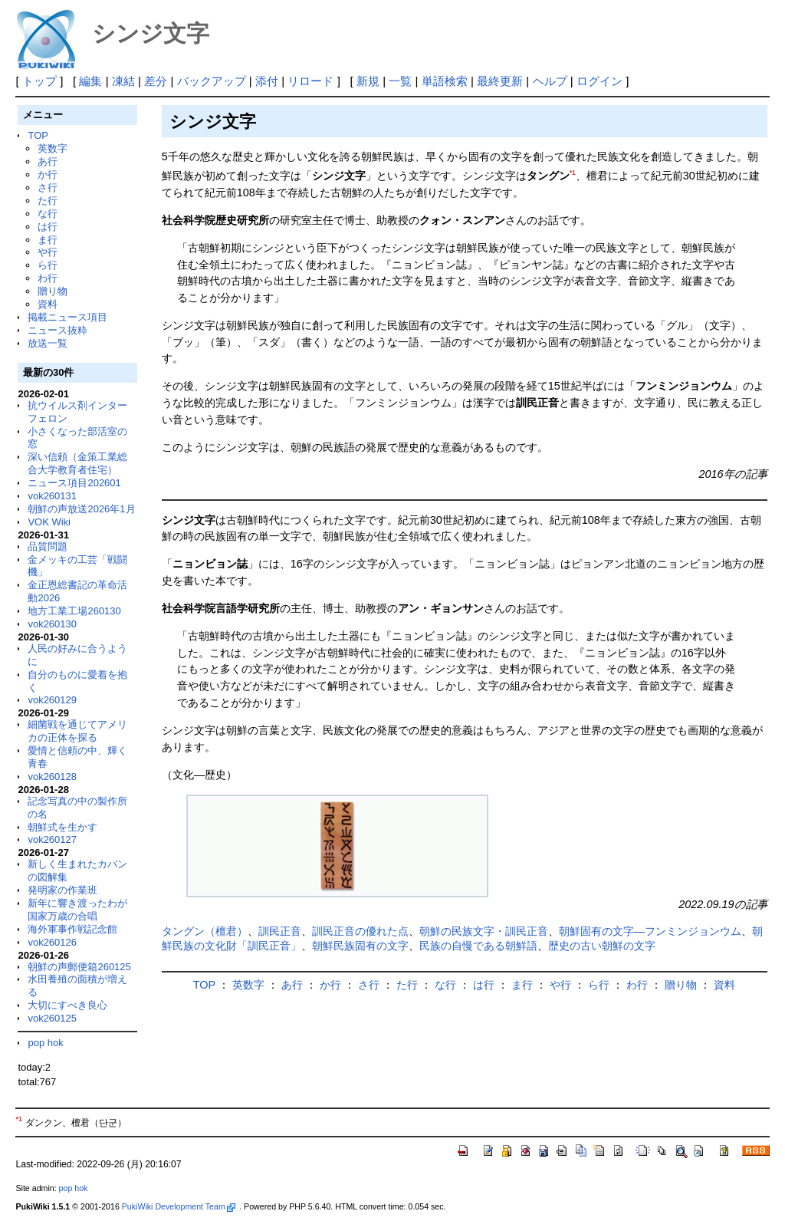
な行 (47, 213)
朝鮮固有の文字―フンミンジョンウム (650, 931)
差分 (155, 80)
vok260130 (52, 624)
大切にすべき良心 (67, 1005)
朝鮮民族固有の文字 (360, 946)
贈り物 (52, 291)
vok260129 (52, 700)
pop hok (45, 1042)
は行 (47, 226)
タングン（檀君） (205, 931)
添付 (266, 80)
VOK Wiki (49, 522)
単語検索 (445, 80)
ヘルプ (550, 80)
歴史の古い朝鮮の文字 (601, 946)
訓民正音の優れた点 (360, 931)
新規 (367, 80)
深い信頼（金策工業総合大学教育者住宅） (77, 463)
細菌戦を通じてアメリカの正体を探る (77, 731)
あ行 (47, 161)
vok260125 (52, 1018)
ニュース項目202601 (74, 483)
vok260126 (52, 942)
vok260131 (52, 496)
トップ (39, 80)
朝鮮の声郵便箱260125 (79, 967)
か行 (47, 174)
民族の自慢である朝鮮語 (478, 946)
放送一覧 (47, 343)
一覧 (400, 80)
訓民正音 (279, 931)
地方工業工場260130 (74, 611)
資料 (47, 304)
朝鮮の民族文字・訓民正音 (483, 931)
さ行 (47, 187)
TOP (38, 135)
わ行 (47, 278)
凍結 (123, 80)
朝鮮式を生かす (62, 827)
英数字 (52, 148)
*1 (573, 172)
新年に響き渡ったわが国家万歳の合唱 (77, 909)
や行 (47, 252)
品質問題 (47, 546)
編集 (90, 80)
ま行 (47, 239)
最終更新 (500, 80)
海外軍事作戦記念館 (72, 929)
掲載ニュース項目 (67, 317)
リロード (310, 80)
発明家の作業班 (62, 890)
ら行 (47, 265)
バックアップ (211, 80)
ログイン (599, 80)
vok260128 (52, 776)
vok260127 (52, 839)
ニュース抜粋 (57, 330)
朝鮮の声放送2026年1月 (81, 509)
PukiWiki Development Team (178, 1206)
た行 (47, 200)
